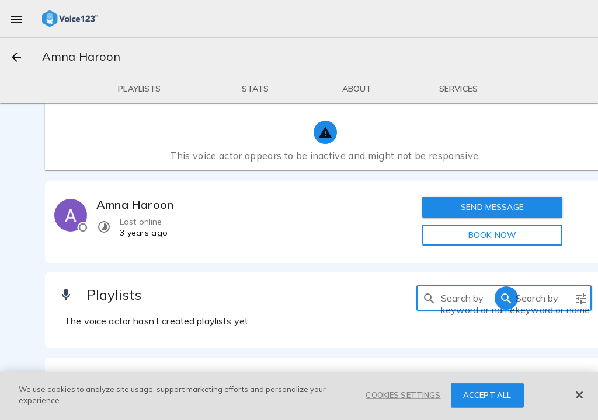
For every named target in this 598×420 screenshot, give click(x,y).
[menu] (16, 18)
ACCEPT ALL (487, 395)
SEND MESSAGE (492, 207)
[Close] (579, 395)
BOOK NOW (492, 235)
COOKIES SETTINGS (403, 395)
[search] (429, 298)
